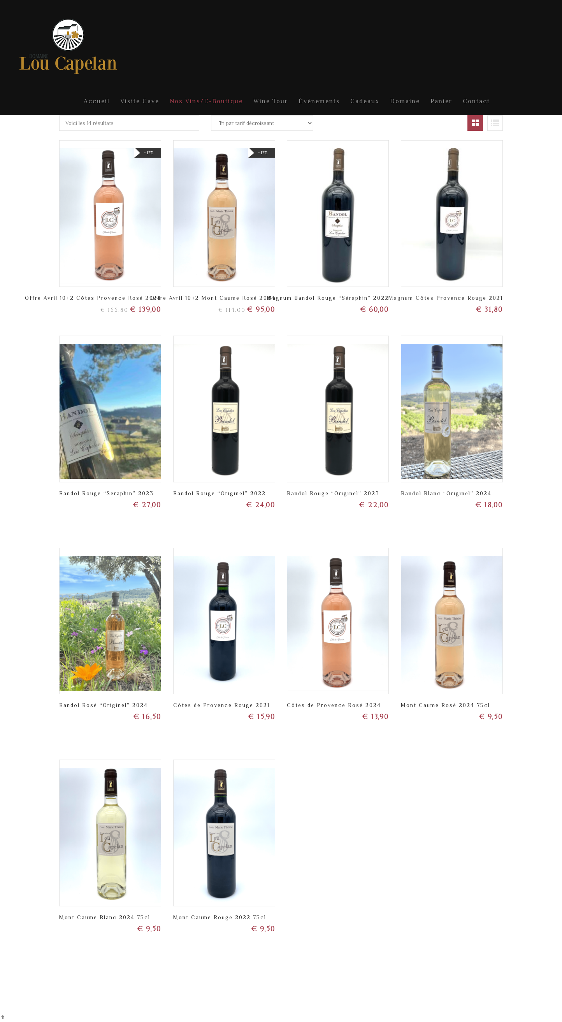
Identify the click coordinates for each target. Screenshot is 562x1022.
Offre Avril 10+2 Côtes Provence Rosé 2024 (93, 297)
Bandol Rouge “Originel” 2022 (219, 492)
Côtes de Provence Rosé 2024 (334, 704)
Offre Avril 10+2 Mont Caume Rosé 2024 (212, 297)
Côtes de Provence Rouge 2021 (221, 704)
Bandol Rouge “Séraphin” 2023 (106, 492)
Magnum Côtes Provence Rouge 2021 (445, 297)
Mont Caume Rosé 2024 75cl (445, 704)
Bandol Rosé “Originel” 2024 (103, 704)
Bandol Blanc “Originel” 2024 (446, 492)
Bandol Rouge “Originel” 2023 (333, 492)
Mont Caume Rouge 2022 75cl (219, 916)
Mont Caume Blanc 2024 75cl (104, 916)
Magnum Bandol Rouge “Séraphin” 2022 (328, 297)
